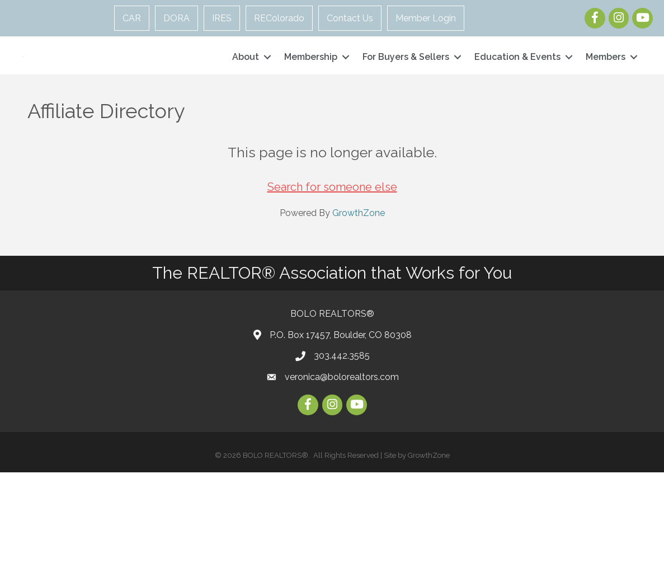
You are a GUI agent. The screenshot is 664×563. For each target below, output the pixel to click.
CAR (132, 18)
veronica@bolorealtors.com (342, 467)
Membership (310, 102)
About (245, 102)
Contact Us (350, 18)
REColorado (279, 18)
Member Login (425, 18)
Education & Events (517, 102)
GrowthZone (358, 303)
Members (605, 102)
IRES (222, 18)
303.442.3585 (342, 446)
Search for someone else (332, 277)
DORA (176, 18)
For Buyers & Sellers (405, 102)
